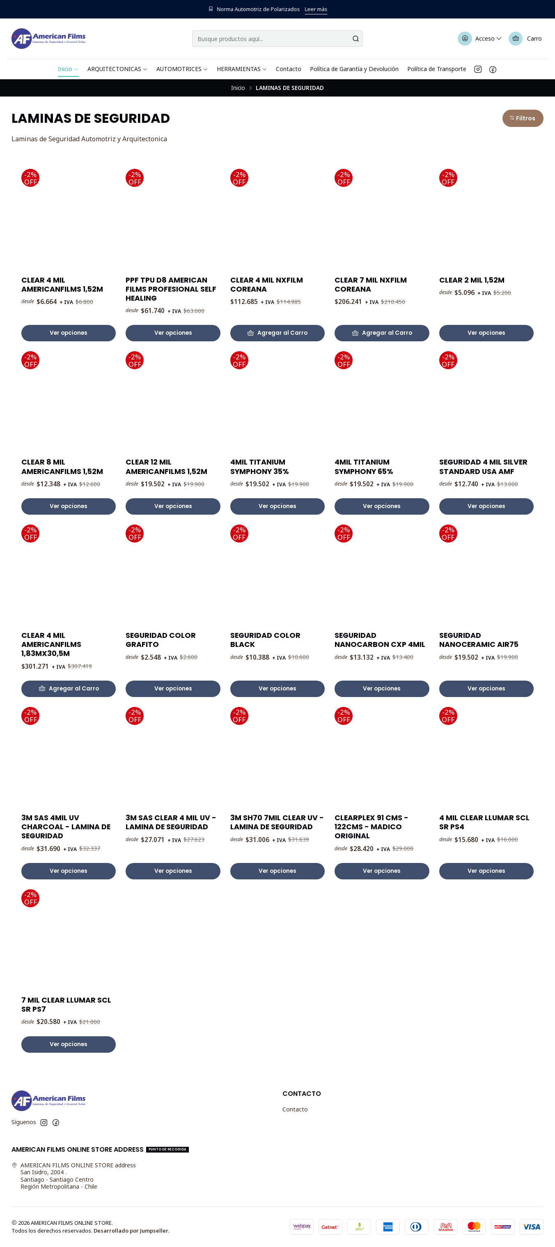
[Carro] (525, 38)
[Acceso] (480, 38)
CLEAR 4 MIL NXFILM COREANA (266, 284)
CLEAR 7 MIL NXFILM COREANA (371, 284)
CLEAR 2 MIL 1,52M (472, 280)
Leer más (326, 9)
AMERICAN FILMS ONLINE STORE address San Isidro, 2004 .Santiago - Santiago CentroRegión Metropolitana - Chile (73, 1176)
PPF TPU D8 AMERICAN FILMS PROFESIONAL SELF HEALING (171, 289)
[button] (523, 118)
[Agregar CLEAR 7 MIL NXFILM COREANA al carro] (382, 333)
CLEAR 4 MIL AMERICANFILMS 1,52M (62, 284)
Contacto (295, 1109)
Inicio (238, 88)
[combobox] (277, 38)
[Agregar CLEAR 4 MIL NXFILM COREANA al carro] (277, 333)
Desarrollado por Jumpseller (131, 1230)
